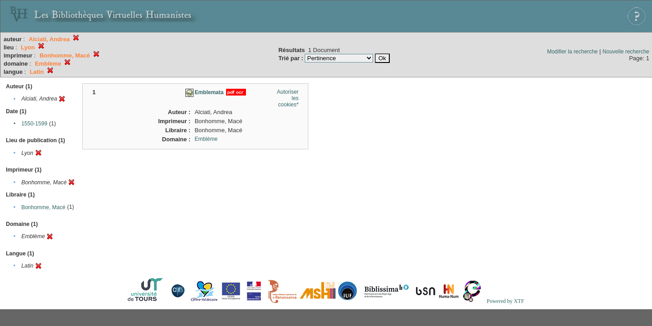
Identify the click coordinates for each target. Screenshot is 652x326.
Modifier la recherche (572, 51)
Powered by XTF (505, 301)
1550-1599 (34, 123)
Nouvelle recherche (626, 51)
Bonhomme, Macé (43, 207)
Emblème (205, 139)
